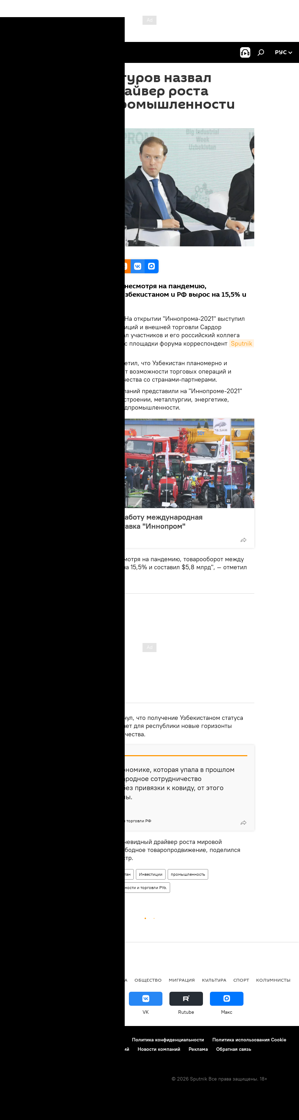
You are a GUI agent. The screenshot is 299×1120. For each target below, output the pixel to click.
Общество (148, 980)
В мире (80, 980)
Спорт (241, 980)
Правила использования (96, 1039)
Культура (214, 980)
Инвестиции (150, 874)
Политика (51, 980)
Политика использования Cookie (249, 1039)
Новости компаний (159, 1049)
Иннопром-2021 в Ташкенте (74, 874)
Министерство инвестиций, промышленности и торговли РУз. (107, 887)
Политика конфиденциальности (168, 1039)
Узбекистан (120, 874)
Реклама (198, 1049)
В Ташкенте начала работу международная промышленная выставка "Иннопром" (127, 521)
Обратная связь (233, 1049)
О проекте (19, 1039)
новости (19, 980)
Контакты (49, 1039)
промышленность (188, 874)
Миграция (182, 980)
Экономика (111, 980)
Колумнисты (273, 980)
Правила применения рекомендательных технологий (68, 1049)
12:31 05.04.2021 (63, 119)
